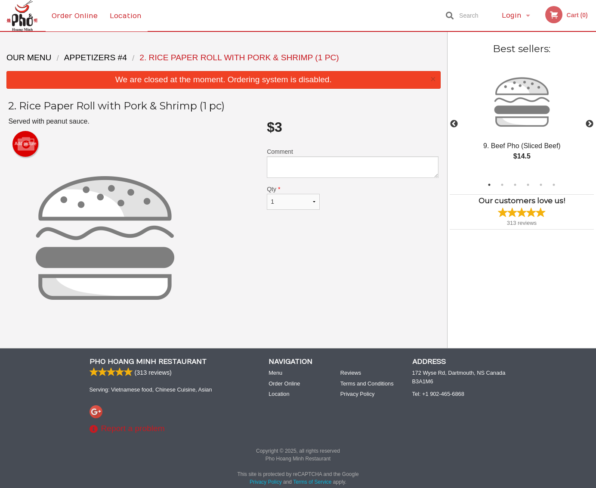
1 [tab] (489, 184)
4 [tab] (528, 184)
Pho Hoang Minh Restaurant (148, 362)
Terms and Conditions (367, 384)
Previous (454, 124)
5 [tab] (541, 184)
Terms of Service (312, 482)
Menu (275, 373)
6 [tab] (554, 184)
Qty (293, 198)
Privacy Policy (357, 394)
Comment (353, 163)
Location (126, 15)
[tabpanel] (522, 119)
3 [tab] (515, 184)
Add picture (26, 144)
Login (512, 15)
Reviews (350, 373)
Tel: (438, 394)
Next (589, 124)
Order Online (75, 15)
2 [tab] (502, 184)
